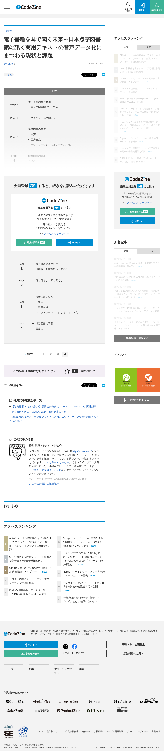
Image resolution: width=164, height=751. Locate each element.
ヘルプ (40, 731)
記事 (126, 251)
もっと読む (15, 420)
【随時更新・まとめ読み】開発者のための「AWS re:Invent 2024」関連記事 (54, 406)
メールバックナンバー (54, 233)
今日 (126, 47)
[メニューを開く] (7, 7)
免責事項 (86, 731)
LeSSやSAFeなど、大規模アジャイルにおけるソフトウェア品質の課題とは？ (55, 416)
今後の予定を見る (136, 400)
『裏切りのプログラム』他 (47, 469)
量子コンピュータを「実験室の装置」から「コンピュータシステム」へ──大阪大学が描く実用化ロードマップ (137, 325)
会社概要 (98, 731)
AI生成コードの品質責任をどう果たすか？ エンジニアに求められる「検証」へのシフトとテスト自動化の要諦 (140, 58)
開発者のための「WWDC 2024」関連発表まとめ (39, 411)
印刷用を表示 (13, 385)
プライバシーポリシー (137, 731)
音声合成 (43, 307)
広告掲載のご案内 (133, 653)
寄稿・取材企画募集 (133, 644)
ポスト (88, 75)
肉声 (33, 134)
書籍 (81, 669)
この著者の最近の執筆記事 (44, 483)
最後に (39, 328)
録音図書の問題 (44, 323)
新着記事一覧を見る (137, 338)
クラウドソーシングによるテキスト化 (57, 312)
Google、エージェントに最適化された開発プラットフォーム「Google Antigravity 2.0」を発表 (83, 542)
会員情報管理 (71, 731)
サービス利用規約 (114, 731)
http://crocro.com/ (82, 451)
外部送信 (156, 731)
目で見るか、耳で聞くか (42, 118)
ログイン (73, 242)
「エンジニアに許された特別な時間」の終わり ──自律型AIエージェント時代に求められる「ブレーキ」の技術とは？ (140, 125)
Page (14, 104)
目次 (76, 91)
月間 (149, 47)
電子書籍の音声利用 (39, 101)
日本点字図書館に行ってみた (44, 107)
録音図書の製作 (37, 129)
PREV (28, 354)
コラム (8, 74)
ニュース (149, 251)
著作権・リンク (54, 731)
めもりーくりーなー (58, 462)
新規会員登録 (33, 242)
